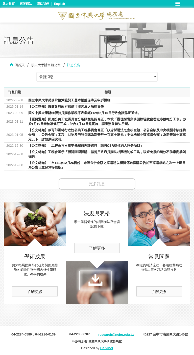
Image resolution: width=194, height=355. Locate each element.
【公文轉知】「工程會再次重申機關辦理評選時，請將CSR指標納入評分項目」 (85, 145)
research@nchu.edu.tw (116, 335)
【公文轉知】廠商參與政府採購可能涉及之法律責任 (66, 106)
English (59, 4)
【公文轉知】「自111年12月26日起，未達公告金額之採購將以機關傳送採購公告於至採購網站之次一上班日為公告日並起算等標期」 (107, 165)
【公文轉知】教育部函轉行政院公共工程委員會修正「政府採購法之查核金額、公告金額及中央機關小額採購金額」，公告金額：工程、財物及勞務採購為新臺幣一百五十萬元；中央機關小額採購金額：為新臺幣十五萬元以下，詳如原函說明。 (107, 134)
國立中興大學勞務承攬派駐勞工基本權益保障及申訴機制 (69, 100)
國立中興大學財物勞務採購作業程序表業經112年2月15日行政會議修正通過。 (84, 113)
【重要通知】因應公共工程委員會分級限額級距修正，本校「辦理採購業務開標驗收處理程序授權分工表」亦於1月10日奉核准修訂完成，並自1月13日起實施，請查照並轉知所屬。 (107, 121)
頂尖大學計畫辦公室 (46, 65)
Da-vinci (106, 348)
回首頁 (20, 65)
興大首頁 (9, 4)
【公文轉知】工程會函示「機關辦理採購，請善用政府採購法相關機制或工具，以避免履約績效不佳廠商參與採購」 (107, 154)
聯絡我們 (43, 4)
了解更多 (35, 291)
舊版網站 (26, 4)
